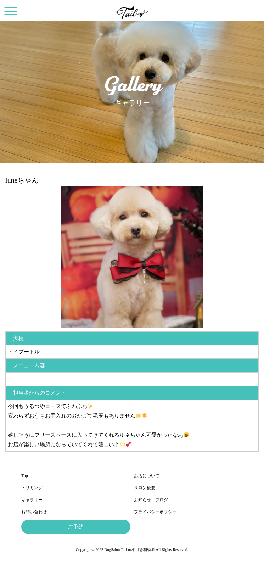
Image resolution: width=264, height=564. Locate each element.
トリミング (32, 487)
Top (24, 475)
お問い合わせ (34, 511)
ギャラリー (32, 499)
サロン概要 (144, 487)
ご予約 (76, 527)
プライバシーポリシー (155, 511)
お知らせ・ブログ (151, 499)
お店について (146, 475)
